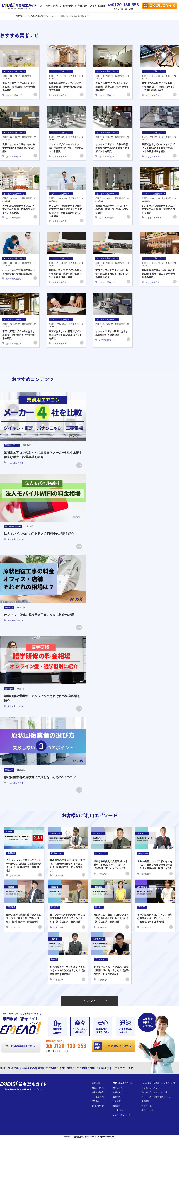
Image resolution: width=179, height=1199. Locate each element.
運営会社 (96, 1101)
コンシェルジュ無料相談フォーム (156, 1097)
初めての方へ (52, 5)
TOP (40, 5)
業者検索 (68, 5)
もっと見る (95, 1000)
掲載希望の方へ (99, 1092)
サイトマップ (147, 1106)
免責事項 (145, 1101)
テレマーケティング (121, 1115)
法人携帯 (117, 1101)
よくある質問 (97, 5)
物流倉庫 (117, 1106)
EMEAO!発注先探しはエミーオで (81, 1137)
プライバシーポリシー (151, 1088)
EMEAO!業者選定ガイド (123, 1083)
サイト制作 (118, 1110)
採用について (147, 1110)
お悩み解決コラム (121, 1092)
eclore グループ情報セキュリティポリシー (160, 1083)
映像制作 (117, 1097)
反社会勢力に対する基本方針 (154, 1092)
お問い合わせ (98, 1106)
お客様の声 (81, 5)
